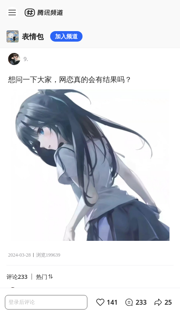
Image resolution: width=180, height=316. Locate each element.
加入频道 (66, 36)
